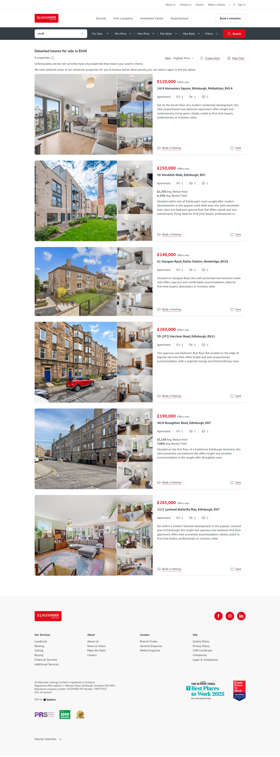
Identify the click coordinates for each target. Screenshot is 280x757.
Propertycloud (181, 19)
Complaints (200, 656)
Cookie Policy (201, 643)
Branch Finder (149, 643)
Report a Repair (216, 4)
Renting (39, 647)
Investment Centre (153, 19)
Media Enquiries (150, 652)
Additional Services (47, 665)
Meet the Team (96, 652)
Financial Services (46, 661)
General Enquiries (151, 647)
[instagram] (229, 617)
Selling (39, 652)
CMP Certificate (202, 652)
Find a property (125, 19)
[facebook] (217, 617)
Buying (39, 656)
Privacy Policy (201, 647)
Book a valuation (230, 19)
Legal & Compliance (205, 661)
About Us (93, 643)
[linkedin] (241, 617)
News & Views (96, 647)
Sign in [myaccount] (239, 4)
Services (103, 19)
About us (170, 4)
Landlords (41, 643)
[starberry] (50, 700)
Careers (200, 4)
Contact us (185, 4)
